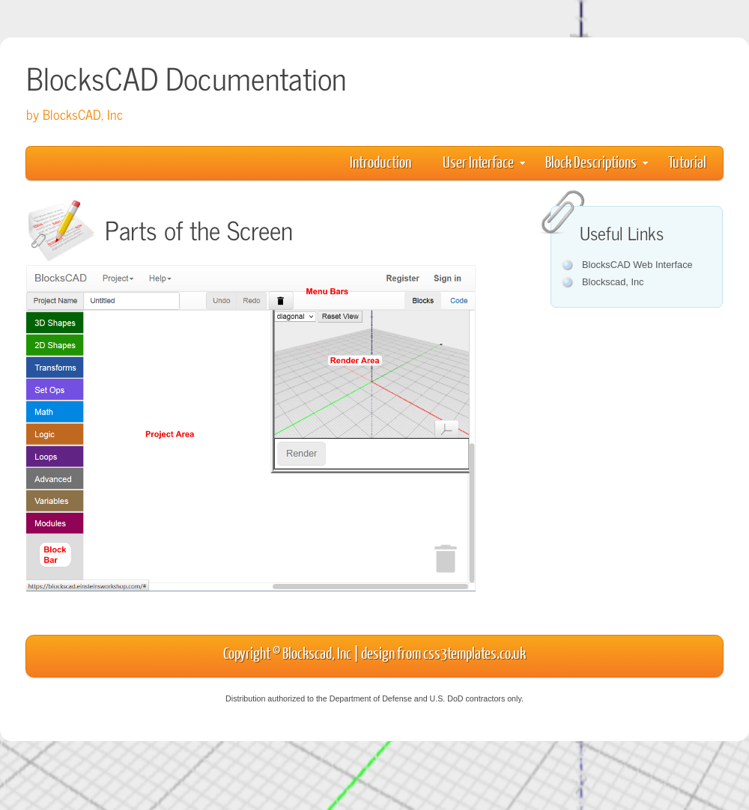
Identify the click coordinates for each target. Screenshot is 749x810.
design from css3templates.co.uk (443, 652)
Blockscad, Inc (613, 281)
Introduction (380, 161)
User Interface (484, 161)
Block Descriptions (596, 161)
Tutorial (687, 161)
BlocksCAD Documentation (186, 77)
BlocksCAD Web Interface (637, 264)
